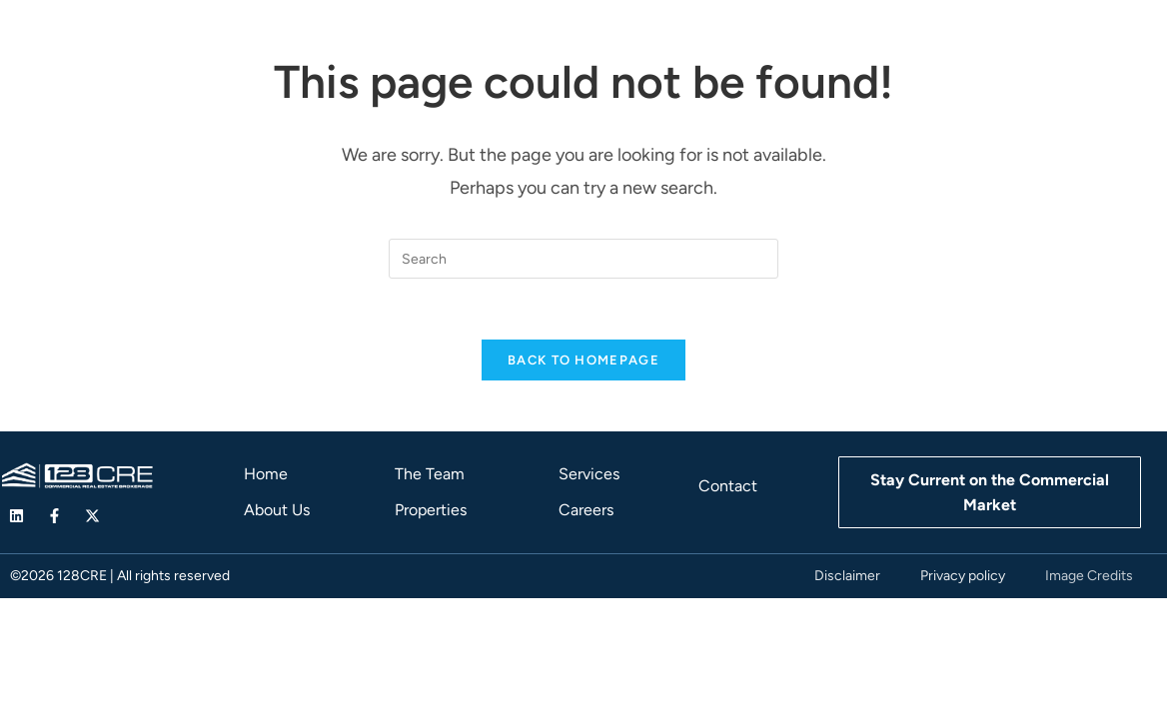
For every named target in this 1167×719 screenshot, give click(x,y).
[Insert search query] (583, 259)
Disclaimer (847, 575)
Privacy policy (962, 575)
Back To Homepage (583, 360)
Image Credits (1089, 575)
